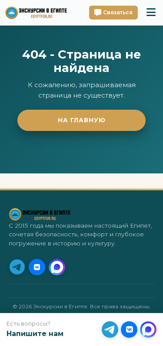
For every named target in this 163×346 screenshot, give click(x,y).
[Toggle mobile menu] (151, 12)
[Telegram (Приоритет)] (17, 267)
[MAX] (57, 267)
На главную (82, 120)
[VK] (37, 267)
